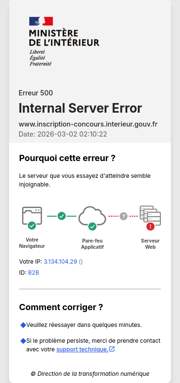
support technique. (85, 349)
